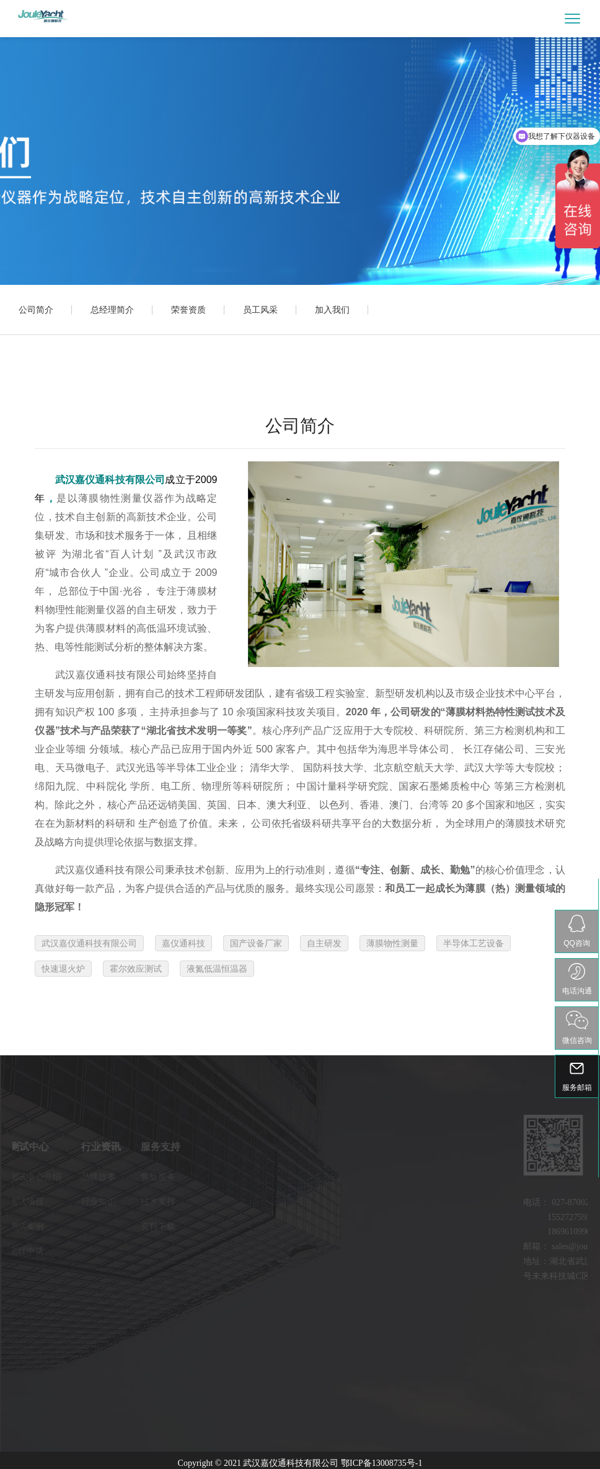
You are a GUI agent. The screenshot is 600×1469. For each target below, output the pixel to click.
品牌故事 (63, 1177)
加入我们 (332, 310)
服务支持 (126, 1146)
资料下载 (123, 1226)
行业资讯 (66, 1146)
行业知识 (63, 1201)
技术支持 (123, 1201)
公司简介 (36, 310)
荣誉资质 (188, 310)
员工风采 (260, 310)
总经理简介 (112, 310)
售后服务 (123, 1177)
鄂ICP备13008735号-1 (381, 1463)
